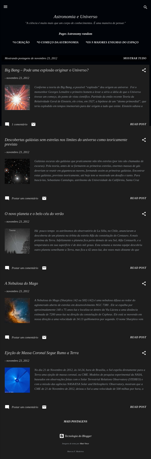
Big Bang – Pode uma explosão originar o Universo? (47, 70)
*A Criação (20, 42)
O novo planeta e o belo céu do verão (34, 213)
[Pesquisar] (145, 8)
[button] (144, 71)
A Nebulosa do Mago (21, 283)
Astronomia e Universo (75, 16)
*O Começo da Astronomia (57, 42)
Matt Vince (84, 443)
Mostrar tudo (134, 58)
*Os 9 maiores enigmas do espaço (112, 42)
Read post (138, 124)
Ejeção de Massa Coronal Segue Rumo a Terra (42, 353)
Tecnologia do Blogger (75, 436)
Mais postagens (75, 421)
